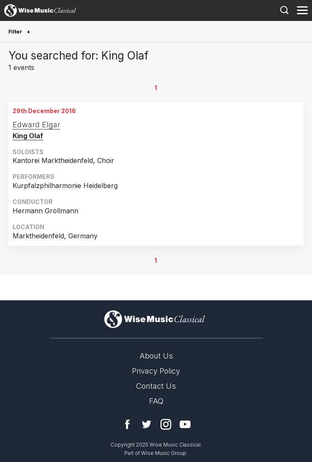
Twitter (146, 424)
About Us (156, 355)
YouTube (185, 424)
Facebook (127, 424)
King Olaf (28, 136)
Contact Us (156, 386)
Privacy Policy (156, 371)
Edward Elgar (36, 124)
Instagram (165, 424)
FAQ (156, 401)
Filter (15, 31)
